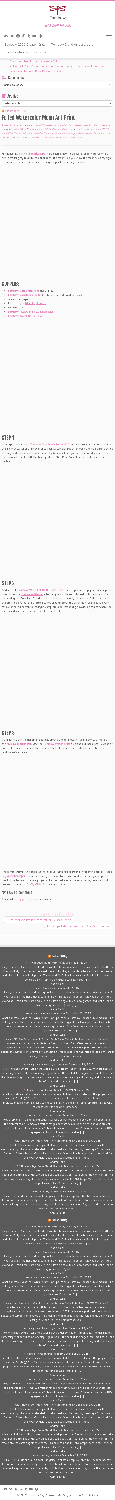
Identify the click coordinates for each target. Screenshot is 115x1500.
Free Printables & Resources (26, 52)
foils (52, 129)
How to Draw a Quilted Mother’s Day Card (49, 962)
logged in (23, 899)
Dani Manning (35, 129)
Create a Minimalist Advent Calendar (45, 1089)
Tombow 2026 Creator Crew (24, 44)
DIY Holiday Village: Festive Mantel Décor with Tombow (45, 1166)
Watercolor (105, 124)
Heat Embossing (65, 129)
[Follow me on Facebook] (19, 35)
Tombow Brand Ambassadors (72, 44)
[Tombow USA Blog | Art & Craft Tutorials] (57, 12)
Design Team (33, 124)
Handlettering (49, 124)
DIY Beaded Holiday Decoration (45, 1191)
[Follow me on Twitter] (13, 35)
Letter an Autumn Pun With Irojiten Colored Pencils (38, 920)
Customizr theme (90, 1495)
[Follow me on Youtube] (35, 35)
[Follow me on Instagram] (25, 35)
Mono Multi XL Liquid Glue (29, 133)
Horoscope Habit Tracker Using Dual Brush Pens (78, 926)
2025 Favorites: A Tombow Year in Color (34, 61)
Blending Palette (35, 303)
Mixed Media (65, 124)
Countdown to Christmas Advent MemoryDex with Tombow (45, 1140)
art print (15, 129)
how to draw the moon (88, 129)
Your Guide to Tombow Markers (45, 1115)
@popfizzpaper (37, 153)
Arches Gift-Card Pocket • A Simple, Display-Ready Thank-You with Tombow (56, 66)
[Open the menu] (109, 36)
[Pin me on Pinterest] (42, 35)
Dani (23, 129)
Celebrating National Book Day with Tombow (37, 71)
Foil (46, 129)
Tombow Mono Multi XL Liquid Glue (64, 133)
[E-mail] (7, 35)
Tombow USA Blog (59, 956)
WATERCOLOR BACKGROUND (24, 137)
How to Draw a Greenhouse (48, 988)
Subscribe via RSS (16, 111)
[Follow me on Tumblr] (30, 35)
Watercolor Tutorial (53, 137)
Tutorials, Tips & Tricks (85, 124)
